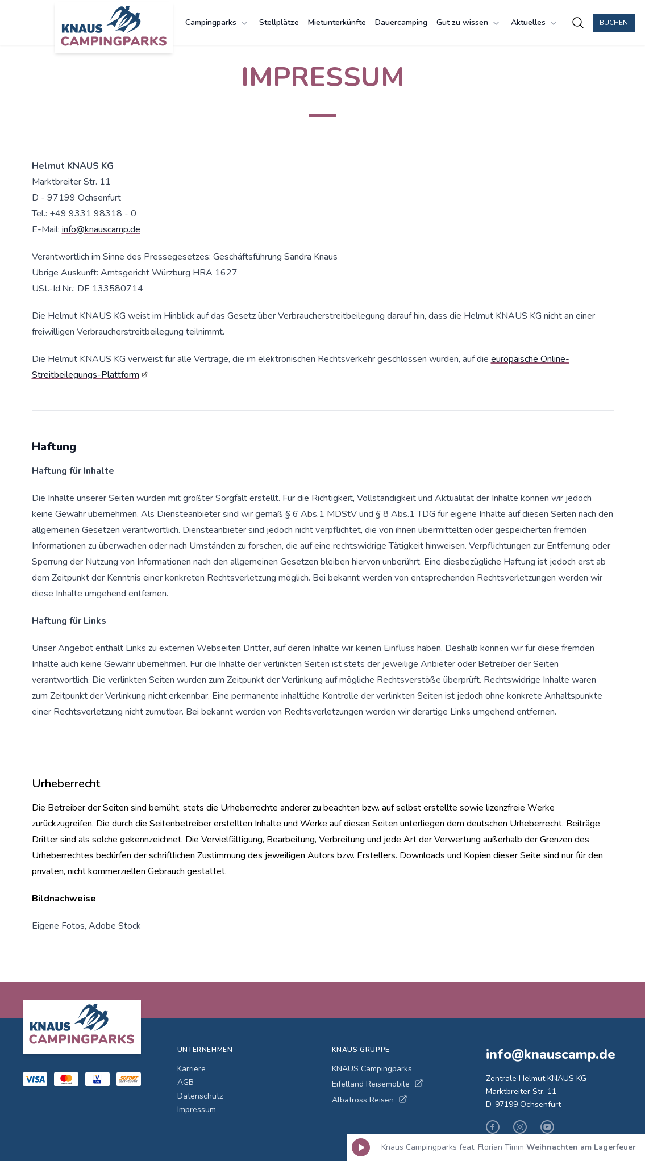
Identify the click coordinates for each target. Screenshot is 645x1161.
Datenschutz (200, 1096)
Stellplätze (279, 22)
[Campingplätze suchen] (578, 23)
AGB (185, 1082)
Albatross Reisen (369, 1100)
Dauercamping (401, 22)
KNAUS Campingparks (372, 1068)
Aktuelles (535, 22)
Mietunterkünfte (337, 22)
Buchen (614, 22)
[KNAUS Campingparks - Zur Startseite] (114, 27)
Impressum (196, 1109)
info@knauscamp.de (101, 229)
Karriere (191, 1068)
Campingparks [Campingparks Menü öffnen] (217, 22)
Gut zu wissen (469, 22)
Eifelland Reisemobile (377, 1084)
